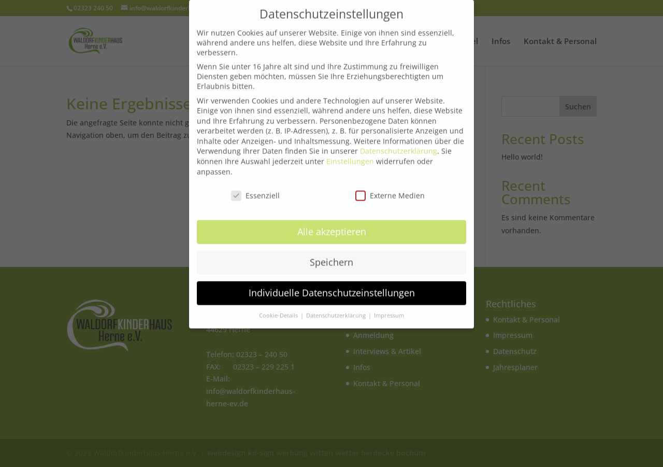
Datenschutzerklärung (398, 147)
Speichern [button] (331, 258)
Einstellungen (350, 157)
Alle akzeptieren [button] (331, 227)
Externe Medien (390, 191)
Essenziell (255, 191)
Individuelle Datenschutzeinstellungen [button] (332, 288)
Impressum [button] (389, 311)
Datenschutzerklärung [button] (336, 311)
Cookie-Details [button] (279, 311)
